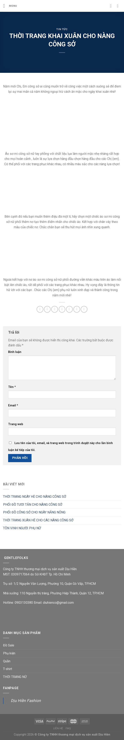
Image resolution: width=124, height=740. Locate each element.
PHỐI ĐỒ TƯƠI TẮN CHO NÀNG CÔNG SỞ (32, 504)
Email (13, 405)
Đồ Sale (8, 645)
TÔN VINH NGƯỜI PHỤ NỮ (22, 528)
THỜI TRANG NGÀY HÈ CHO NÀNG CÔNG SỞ (34, 497)
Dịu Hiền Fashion (26, 700)
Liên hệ (58, 728)
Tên (12, 387)
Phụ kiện (9, 653)
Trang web (15, 424)
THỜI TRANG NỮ (15, 677)
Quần (6, 661)
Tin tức (62, 29)
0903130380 (24, 603)
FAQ (68, 728)
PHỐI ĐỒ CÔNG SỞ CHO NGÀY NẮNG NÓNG (34, 512)
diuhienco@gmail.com (58, 603)
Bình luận (14, 352)
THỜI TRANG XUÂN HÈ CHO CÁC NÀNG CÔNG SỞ (38, 520)
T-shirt (7, 669)
